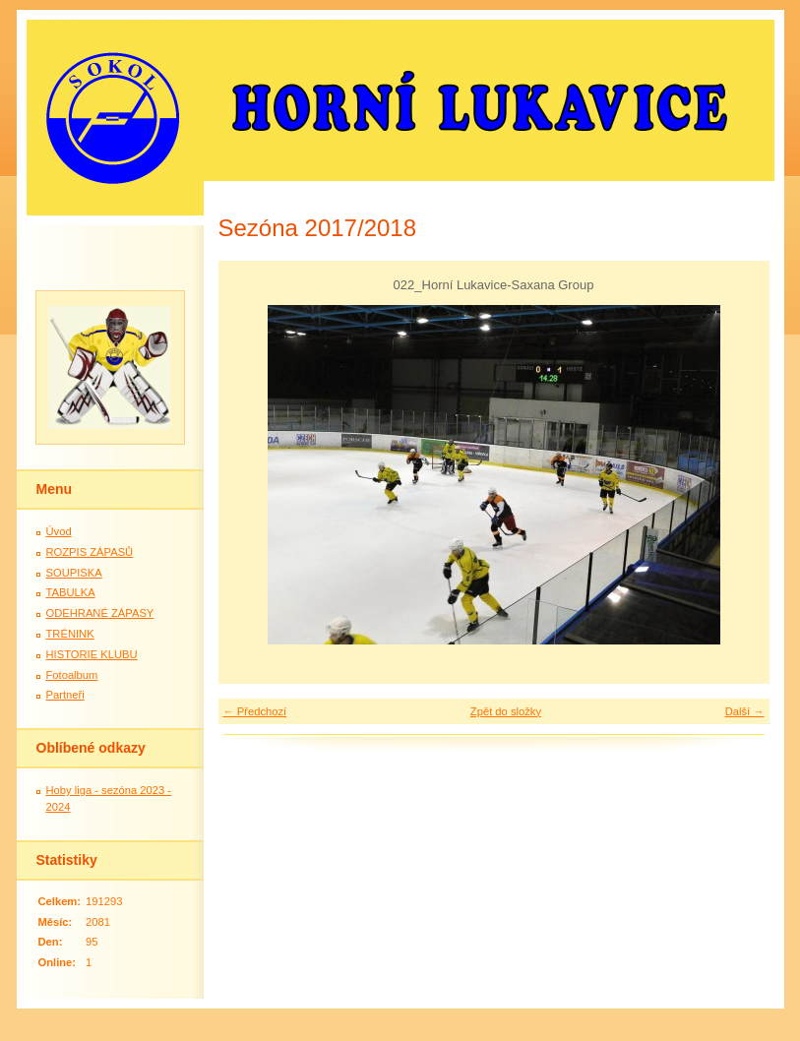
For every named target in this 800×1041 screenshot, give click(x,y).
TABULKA (70, 592)
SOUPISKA (74, 573)
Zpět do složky (505, 711)
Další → (745, 711)
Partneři (65, 695)
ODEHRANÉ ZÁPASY (100, 613)
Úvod (59, 531)
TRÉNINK (70, 634)
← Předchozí (255, 711)
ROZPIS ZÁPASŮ (90, 552)
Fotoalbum (72, 675)
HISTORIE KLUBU (92, 654)
